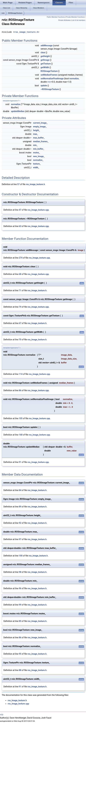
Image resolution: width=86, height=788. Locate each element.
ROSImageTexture (15, 13)
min (49, 82)
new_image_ (38, 156)
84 (20, 490)
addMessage (47, 45)
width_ (36, 167)
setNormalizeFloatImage (52, 78)
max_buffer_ (38, 138)
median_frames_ (40, 141)
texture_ (37, 164)
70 (20, 339)
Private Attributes (64, 20)
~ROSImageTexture (50, 89)
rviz (3, 13)
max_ (35, 134)
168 (20, 435)
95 (20, 654)
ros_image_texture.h (26, 32)
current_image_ (40, 123)
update (44, 85)
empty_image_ (40, 126)
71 (20, 290)
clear (43, 52)
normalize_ (38, 160)
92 (20, 523)
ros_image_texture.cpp (38, 210)
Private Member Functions (75, 17)
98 (20, 572)
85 (20, 621)
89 (20, 506)
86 (20, 390)
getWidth (45, 67)
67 (20, 323)
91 (20, 462)
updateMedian (17, 111)
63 (20, 226)
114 (20, 374)
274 (20, 258)
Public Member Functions (56, 17)
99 (20, 605)
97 (20, 539)
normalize (74, 78)
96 (20, 588)
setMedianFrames (49, 75)
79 (20, 307)
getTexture (46, 63)
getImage (45, 60)
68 (20, 274)
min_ (35, 145)
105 (20, 418)
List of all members (78, 20)
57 (18, 184)
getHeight (45, 56)
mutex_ (36, 152)
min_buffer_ (38, 149)
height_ (36, 130)
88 (20, 670)
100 (20, 555)
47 (20, 210)
